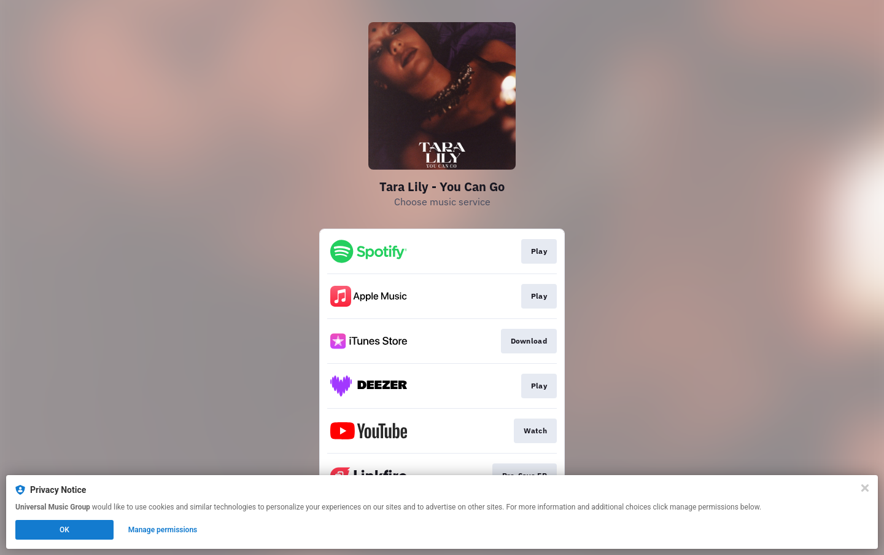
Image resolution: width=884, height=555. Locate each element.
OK (64, 529)
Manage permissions (163, 529)
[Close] (865, 488)
